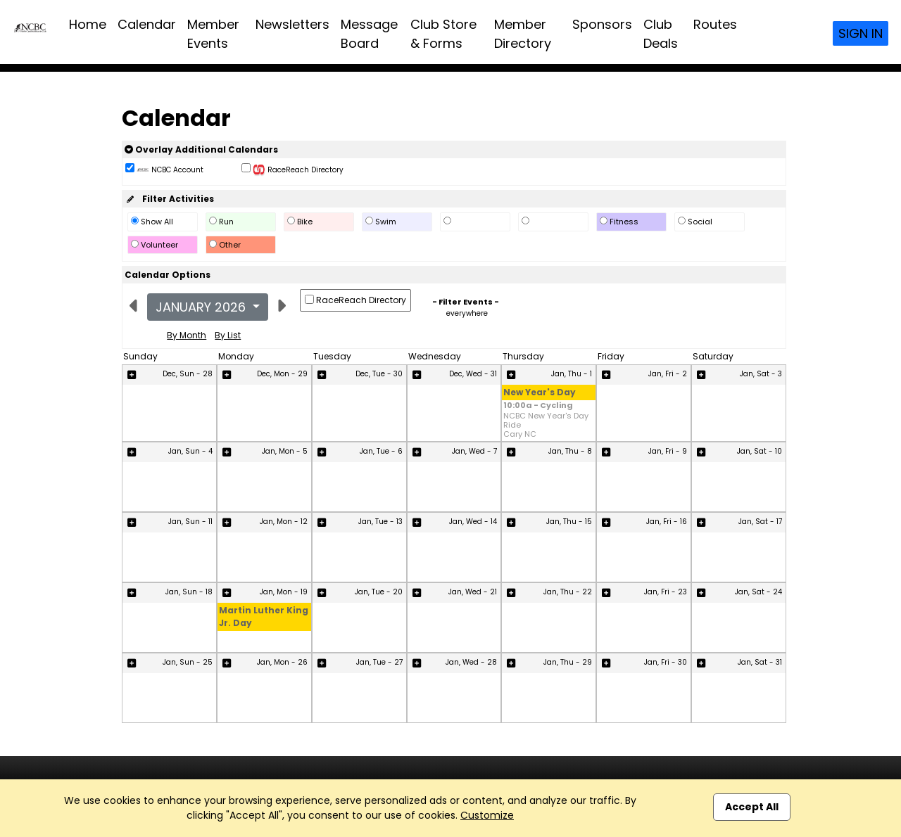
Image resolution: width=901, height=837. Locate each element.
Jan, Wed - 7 (474, 451)
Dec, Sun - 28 (188, 374)
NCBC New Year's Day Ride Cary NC (545, 425)
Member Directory (522, 33)
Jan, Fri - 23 (665, 592)
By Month (186, 335)
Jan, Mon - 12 (284, 521)
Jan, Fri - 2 (667, 374)
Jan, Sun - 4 (190, 451)
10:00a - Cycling (538, 406)
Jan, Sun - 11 (190, 521)
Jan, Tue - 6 (381, 451)
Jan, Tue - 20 (379, 592)
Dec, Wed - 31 (473, 374)
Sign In (860, 33)
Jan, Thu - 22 (567, 592)
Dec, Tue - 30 (379, 374)
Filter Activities (169, 199)
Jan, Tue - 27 (379, 662)
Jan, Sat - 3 (761, 374)
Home (87, 24)
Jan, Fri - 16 (666, 521)
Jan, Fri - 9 (667, 451)
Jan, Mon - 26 (282, 662)
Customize (487, 815)
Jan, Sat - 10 (759, 451)
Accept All (752, 807)
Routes (715, 24)
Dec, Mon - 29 (282, 374)
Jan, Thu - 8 (570, 451)
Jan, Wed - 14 (473, 521)
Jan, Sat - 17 (760, 521)
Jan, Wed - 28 (471, 662)
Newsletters (292, 24)
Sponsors (602, 24)
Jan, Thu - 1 (571, 374)
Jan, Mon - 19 (284, 592)
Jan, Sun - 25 (188, 662)
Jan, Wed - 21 (472, 592)
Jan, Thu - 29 (567, 662)
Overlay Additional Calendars (201, 149)
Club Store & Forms (443, 33)
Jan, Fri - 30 (665, 662)
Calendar (147, 24)
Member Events (213, 33)
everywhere (467, 313)
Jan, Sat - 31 (760, 662)
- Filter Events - (465, 301)
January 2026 (202, 307)
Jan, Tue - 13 (380, 521)
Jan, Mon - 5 (285, 451)
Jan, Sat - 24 (758, 592)
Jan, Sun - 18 (189, 592)
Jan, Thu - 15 (569, 521)
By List (228, 335)
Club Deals (660, 33)
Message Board (369, 33)
